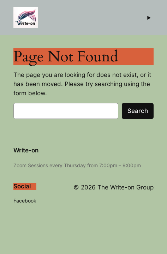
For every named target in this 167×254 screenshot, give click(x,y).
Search (137, 110)
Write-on (25, 150)
